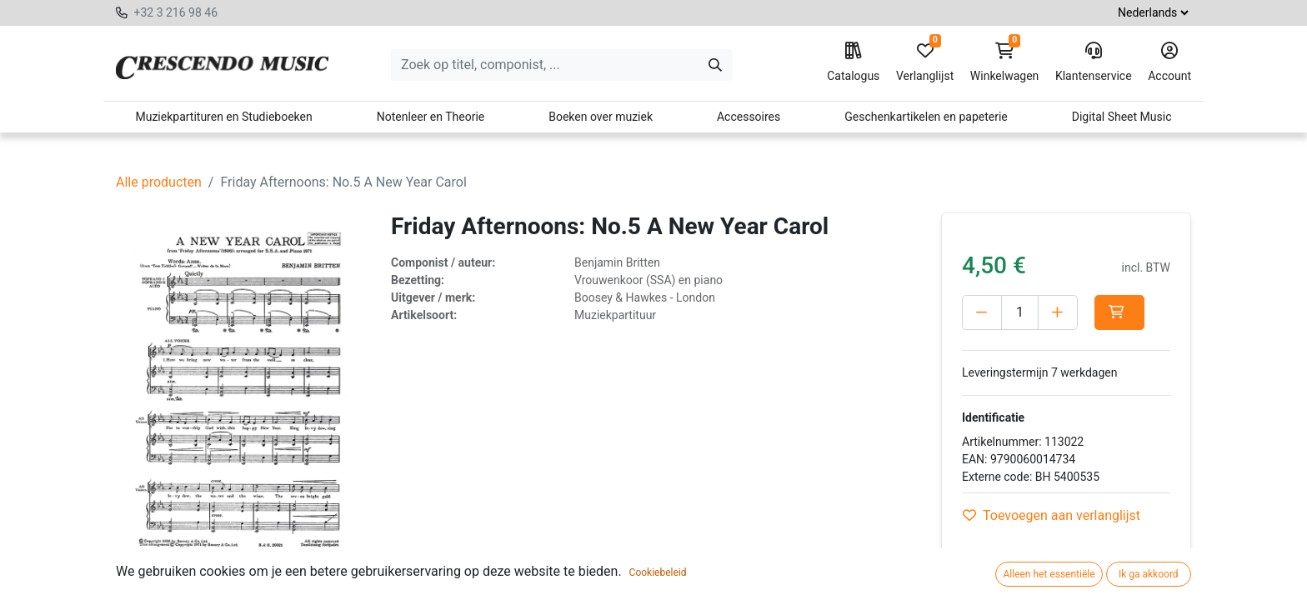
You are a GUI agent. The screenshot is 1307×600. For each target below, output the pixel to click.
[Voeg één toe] (1058, 312)
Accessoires (748, 116)
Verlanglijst (925, 62)
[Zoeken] (715, 65)
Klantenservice (1093, 62)
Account (1169, 62)
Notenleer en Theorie (431, 116)
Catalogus (853, 62)
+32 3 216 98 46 (175, 12)
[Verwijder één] (982, 312)
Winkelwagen (1004, 62)
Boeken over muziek (600, 116)
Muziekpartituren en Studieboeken (223, 116)
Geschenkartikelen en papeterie (926, 116)
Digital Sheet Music (1122, 116)
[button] (1119, 312)
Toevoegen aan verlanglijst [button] (1051, 515)
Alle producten (159, 182)
